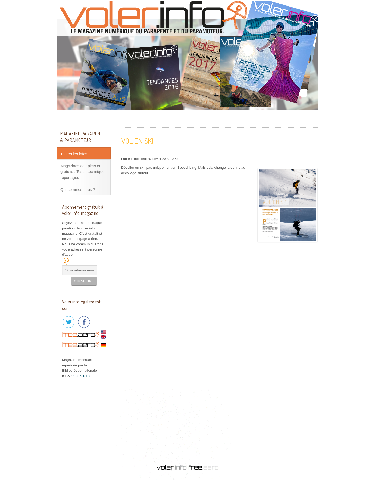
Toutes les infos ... (76, 154)
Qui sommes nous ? (77, 189)
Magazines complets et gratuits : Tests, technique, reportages (82, 172)
